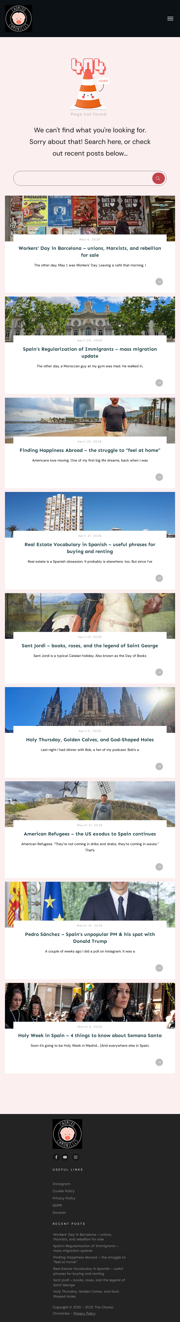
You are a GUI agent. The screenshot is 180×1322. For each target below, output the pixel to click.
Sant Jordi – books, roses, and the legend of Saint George (90, 646)
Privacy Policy (85, 1313)
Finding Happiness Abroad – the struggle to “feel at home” (90, 450)
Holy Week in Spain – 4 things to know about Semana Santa (90, 1035)
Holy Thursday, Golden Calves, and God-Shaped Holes (90, 739)
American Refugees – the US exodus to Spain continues (90, 834)
